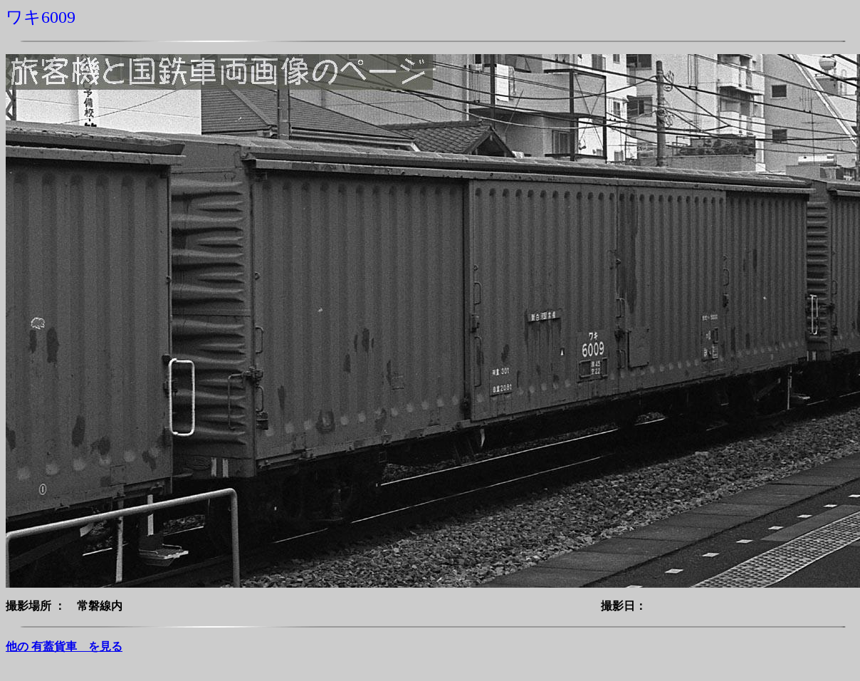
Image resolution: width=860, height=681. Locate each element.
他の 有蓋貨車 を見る (64, 646)
